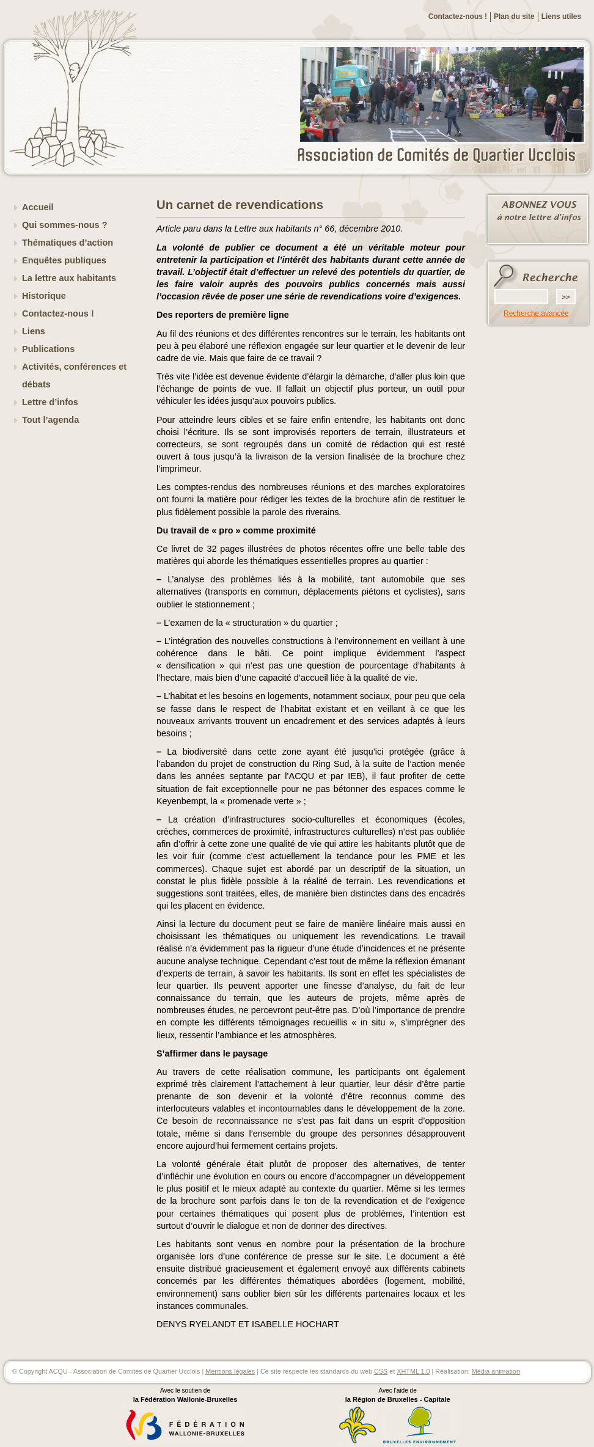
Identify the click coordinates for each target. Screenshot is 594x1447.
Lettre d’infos (50, 402)
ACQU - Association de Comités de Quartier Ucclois (443, 155)
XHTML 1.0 (413, 1371)
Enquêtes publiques (64, 260)
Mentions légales (230, 1371)
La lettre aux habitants (69, 278)
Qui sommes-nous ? (65, 225)
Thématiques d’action (67, 242)
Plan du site (514, 16)
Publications (48, 349)
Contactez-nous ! (457, 16)
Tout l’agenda (50, 420)
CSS (380, 1371)
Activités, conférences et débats (74, 375)
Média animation (496, 1371)
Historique (44, 296)
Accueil (38, 207)
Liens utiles (561, 16)
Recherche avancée (536, 313)
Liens (33, 331)
